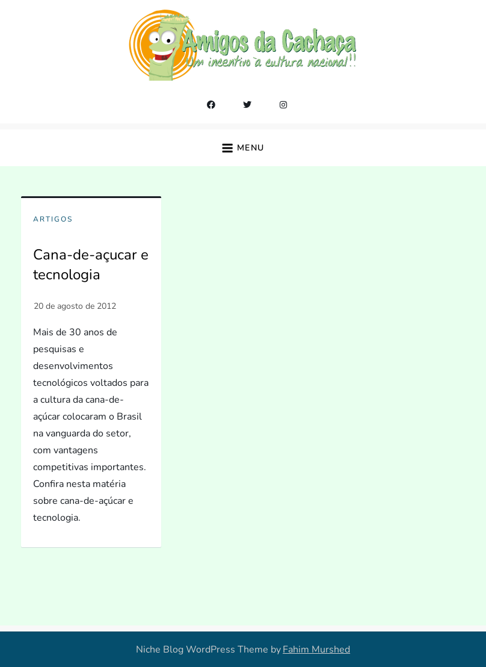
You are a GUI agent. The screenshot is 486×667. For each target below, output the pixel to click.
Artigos (53, 219)
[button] (242, 147)
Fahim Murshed (316, 649)
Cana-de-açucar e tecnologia (91, 265)
